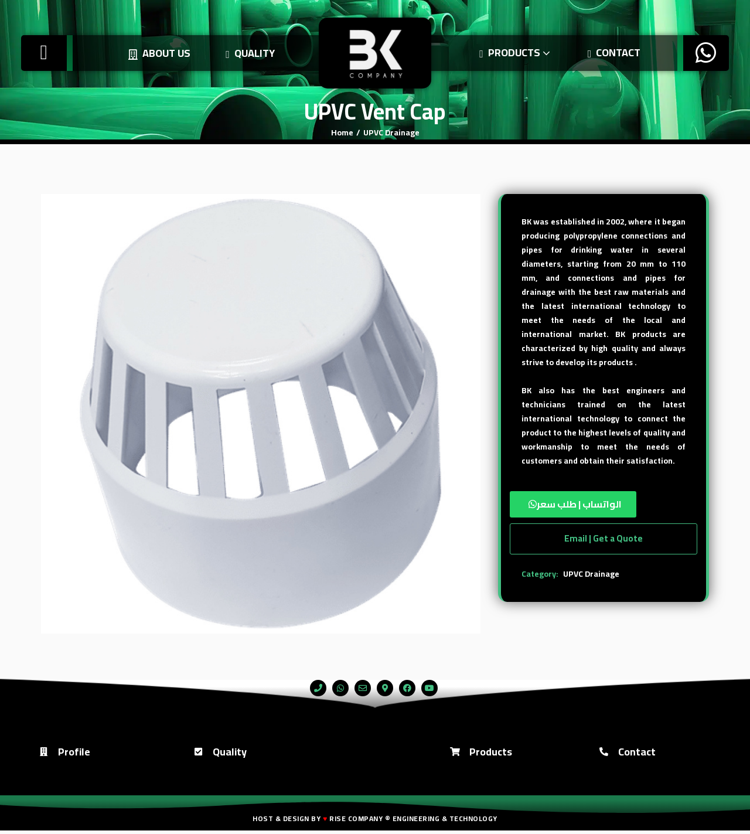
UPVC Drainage (391, 132)
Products (513, 52)
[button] (603, 504)
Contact (611, 52)
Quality (247, 53)
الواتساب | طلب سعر (579, 504)
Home (342, 132)
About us (156, 53)
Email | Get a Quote (603, 538)
